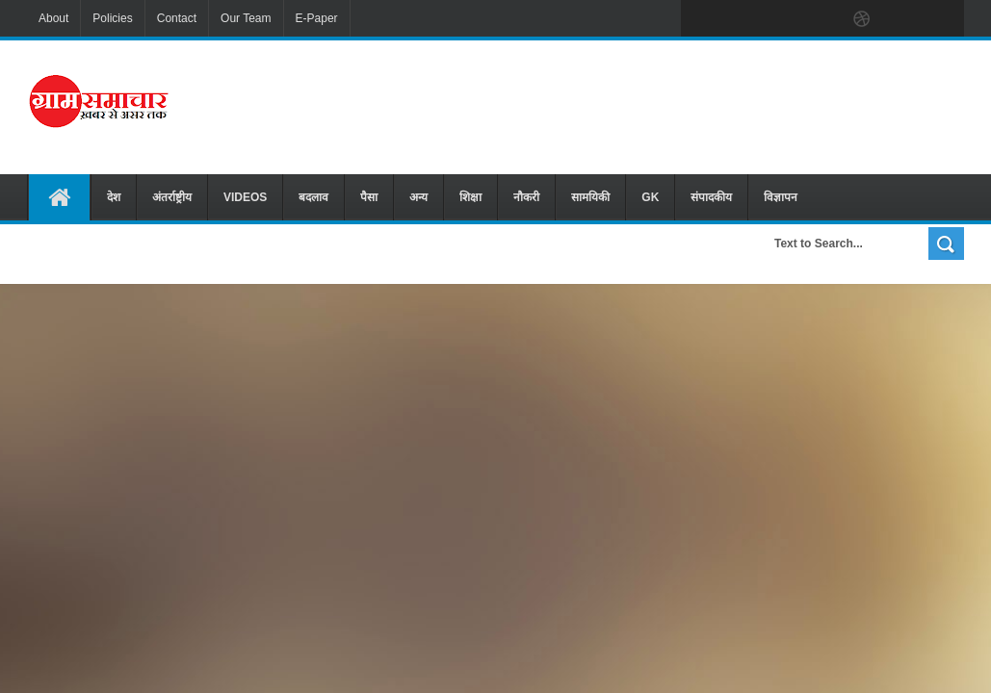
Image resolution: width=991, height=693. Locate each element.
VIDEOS (245, 197)
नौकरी (526, 197)
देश (113, 197)
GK (650, 197)
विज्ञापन (780, 197)
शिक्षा (470, 197)
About (53, 18)
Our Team (246, 18)
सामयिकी (590, 197)
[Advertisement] (632, 105)
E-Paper (317, 18)
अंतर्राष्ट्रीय (172, 197)
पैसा (369, 197)
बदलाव (313, 197)
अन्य (418, 197)
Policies (112, 18)
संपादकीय (711, 197)
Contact (176, 18)
